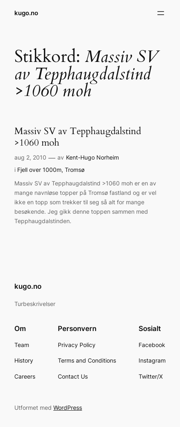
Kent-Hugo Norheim (92, 157)
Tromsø (74, 169)
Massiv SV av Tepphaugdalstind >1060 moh (77, 137)
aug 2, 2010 (30, 157)
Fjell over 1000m (39, 169)
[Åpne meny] (161, 13)
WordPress (67, 407)
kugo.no (26, 13)
